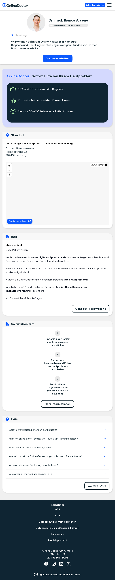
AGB (57, 515)
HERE (101, 165)
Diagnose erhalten (57, 58)
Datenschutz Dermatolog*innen (57, 521)
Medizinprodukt (57, 540)
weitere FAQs (97, 486)
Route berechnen (20, 221)
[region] (57, 193)
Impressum (57, 534)
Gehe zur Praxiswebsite (90, 308)
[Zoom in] (9, 165)
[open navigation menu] (109, 5)
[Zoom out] (9, 170)
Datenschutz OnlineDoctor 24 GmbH (57, 527)
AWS (95, 165)
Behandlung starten (95, 5)
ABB (57, 509)
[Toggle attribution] (106, 165)
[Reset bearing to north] (9, 174)
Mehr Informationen (57, 404)
